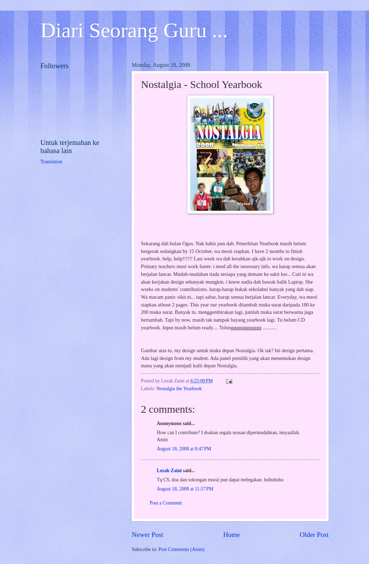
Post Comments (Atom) (181, 549)
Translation (51, 161)
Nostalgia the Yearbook (179, 388)
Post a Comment (166, 503)
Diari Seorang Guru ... (134, 30)
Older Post (314, 534)
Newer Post (147, 534)
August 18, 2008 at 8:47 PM (184, 448)
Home (231, 534)
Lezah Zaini (169, 470)
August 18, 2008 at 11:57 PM (185, 489)
